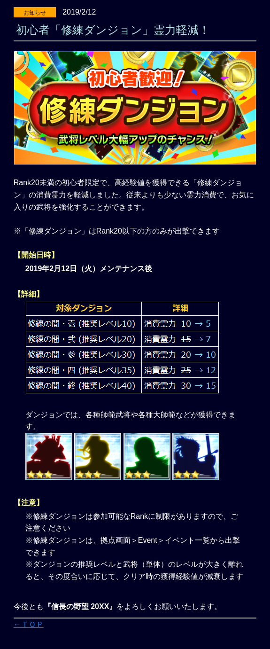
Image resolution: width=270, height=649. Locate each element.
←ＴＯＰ (29, 624)
